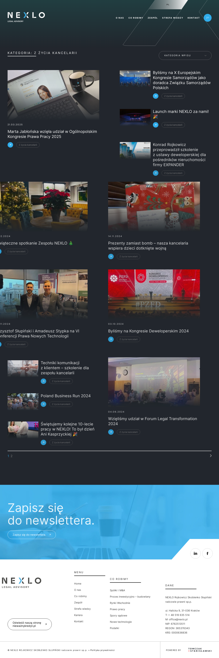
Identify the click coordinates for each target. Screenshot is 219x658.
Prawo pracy (90, 609)
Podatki (87, 628)
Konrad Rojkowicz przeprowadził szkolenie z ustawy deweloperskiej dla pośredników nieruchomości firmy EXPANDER (179, 176)
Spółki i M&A (90, 590)
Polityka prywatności (102, 650)
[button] (6, 651)
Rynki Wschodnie (93, 602)
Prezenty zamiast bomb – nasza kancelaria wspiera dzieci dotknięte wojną (88, 246)
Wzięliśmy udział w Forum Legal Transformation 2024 (92, 421)
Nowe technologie (94, 621)
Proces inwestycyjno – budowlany (103, 596)
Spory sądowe (92, 615)
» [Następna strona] (210, 451)
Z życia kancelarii (23, 144)
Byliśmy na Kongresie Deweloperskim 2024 (88, 331)
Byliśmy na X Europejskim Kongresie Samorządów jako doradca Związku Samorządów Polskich (182, 81)
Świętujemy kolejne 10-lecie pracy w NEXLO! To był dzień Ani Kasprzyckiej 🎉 (68, 444)
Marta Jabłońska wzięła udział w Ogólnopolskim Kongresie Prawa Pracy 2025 (47, 134)
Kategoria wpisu (177, 55)
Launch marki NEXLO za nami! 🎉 (181, 115)
